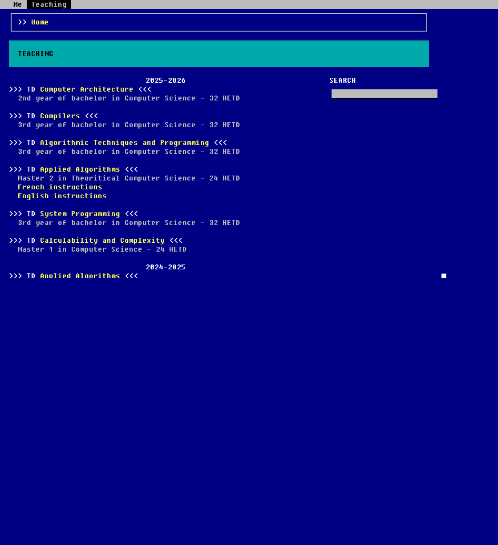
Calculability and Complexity (102, 240)
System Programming (80, 213)
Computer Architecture (87, 89)
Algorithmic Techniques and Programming (124, 142)
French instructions (60, 187)
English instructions (62, 196)
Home (40, 22)
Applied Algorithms (80, 169)
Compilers (60, 116)
